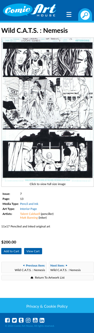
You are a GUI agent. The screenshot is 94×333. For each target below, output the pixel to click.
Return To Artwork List (49, 277)
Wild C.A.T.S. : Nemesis (30, 268)
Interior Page (28, 209)
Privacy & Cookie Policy (47, 306)
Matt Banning (29, 217)
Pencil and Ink (29, 204)
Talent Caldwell (30, 214)
